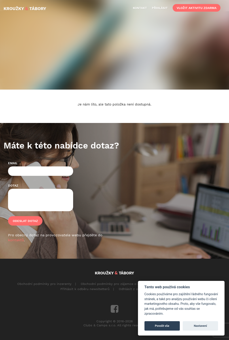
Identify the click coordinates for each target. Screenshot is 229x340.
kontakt (140, 8)
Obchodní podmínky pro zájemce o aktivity (115, 284)
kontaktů (16, 240)
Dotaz (13, 185)
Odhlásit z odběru (133, 289)
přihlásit (160, 8)
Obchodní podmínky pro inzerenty (44, 284)
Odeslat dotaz (25, 221)
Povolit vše (162, 325)
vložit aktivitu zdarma (196, 8)
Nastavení (200, 325)
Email (12, 163)
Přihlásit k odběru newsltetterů (85, 289)
